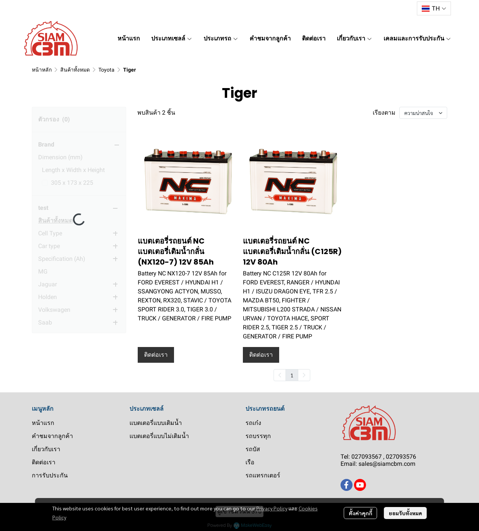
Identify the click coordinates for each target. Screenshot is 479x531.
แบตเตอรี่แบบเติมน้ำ (155, 422)
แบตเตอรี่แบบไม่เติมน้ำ (159, 436)
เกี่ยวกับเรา (46, 449)
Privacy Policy (271, 508)
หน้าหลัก (42, 70)
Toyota (106, 70)
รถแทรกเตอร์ (262, 475)
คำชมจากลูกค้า (52, 436)
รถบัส (252, 449)
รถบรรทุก (258, 436)
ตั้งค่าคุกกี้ (360, 513)
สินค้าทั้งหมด (75, 70)
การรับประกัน (50, 475)
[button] (434, 8)
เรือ (249, 462)
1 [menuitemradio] (291, 375)
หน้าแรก (43, 422)
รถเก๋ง (253, 422)
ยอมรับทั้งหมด (405, 513)
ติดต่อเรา (43, 462)
